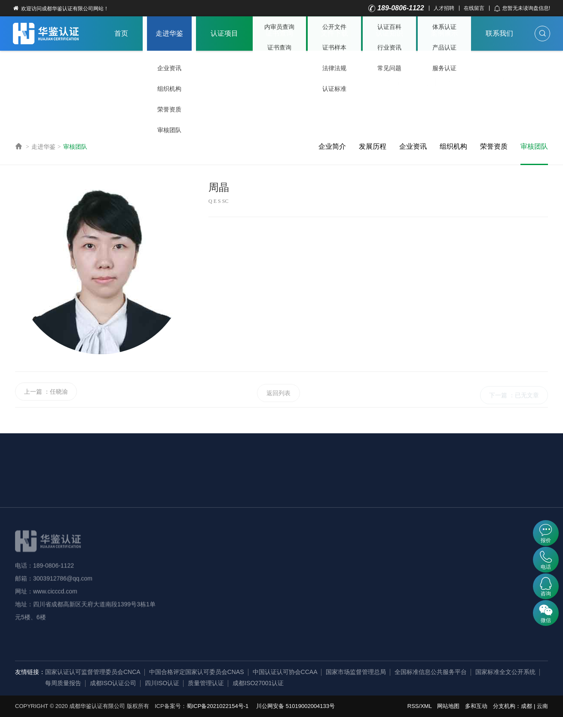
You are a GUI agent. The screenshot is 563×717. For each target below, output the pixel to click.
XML (425, 706)
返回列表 (278, 406)
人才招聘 (444, 8)
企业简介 (332, 146)
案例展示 (444, 33)
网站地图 (448, 706)
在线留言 (474, 8)
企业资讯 (413, 146)
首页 (121, 33)
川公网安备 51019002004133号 (295, 706)
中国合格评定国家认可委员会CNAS (196, 671)
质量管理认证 (206, 683)
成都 (526, 706)
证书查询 (279, 33)
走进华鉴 (169, 33)
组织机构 (453, 146)
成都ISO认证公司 (113, 683)
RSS (413, 706)
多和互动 (476, 706)
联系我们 (499, 33)
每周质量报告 (63, 683)
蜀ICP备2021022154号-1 (218, 706)
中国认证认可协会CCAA (285, 671)
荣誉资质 (494, 146)
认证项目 (224, 33)
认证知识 (389, 33)
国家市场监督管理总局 (356, 671)
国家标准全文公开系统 (505, 671)
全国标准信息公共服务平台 (431, 671)
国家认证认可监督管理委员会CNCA (93, 671)
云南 (542, 706)
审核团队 (75, 146)
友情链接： (30, 671)
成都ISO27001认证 (258, 683)
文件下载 (334, 33)
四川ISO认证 (162, 683)
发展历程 (372, 146)
